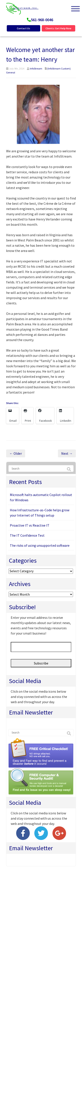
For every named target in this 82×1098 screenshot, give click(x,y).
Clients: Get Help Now (58, 28)
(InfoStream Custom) (59, 68)
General (10, 72)
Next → (67, 453)
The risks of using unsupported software (40, 545)
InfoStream (36, 68)
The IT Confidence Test (27, 535)
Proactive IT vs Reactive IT (29, 525)
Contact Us (23, 28)
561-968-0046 (42, 19)
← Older (15, 453)
